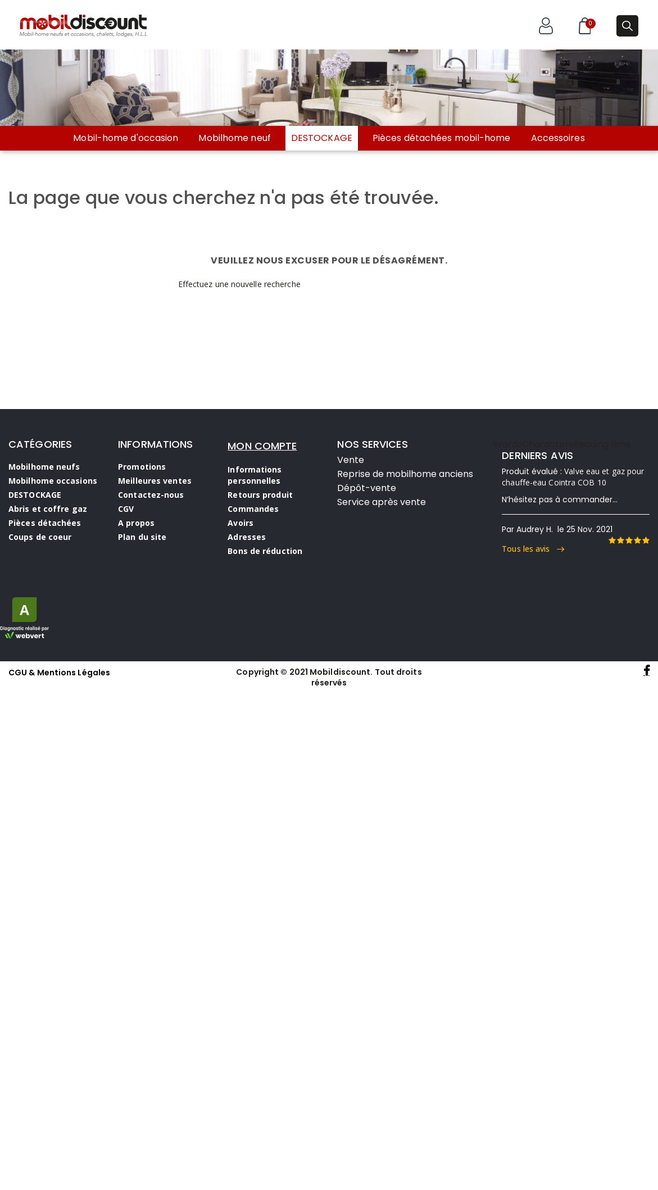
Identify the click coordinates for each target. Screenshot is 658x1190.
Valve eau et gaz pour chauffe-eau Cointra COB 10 (573, 477)
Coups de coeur (39, 537)
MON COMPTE (262, 446)
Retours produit (260, 494)
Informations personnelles (255, 475)
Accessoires (558, 138)
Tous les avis (533, 548)
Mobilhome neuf (234, 138)
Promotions (142, 466)
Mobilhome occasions (52, 480)
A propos (136, 522)
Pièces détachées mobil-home (442, 138)
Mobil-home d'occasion (125, 138)
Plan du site (142, 537)
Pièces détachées (44, 522)
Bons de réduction (265, 551)
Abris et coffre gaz (47, 508)
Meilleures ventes (155, 480)
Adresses (247, 537)
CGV (126, 508)
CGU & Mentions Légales (59, 672)
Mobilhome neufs (44, 466)
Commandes (253, 508)
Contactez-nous (151, 494)
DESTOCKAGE (321, 137)
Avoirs (240, 522)
